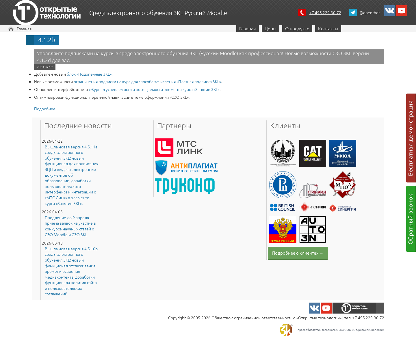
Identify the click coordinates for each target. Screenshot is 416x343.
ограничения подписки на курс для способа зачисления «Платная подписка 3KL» (147, 81)
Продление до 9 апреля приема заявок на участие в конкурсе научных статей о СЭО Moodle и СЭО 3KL (70, 226)
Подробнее (44, 108)
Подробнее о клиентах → (298, 253)
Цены (270, 28)
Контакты (328, 28)
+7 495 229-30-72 (325, 12)
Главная (24, 28)
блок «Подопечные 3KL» (89, 74)
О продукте (297, 28)
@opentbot (369, 12)
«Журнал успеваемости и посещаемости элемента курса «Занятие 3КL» (154, 89)
